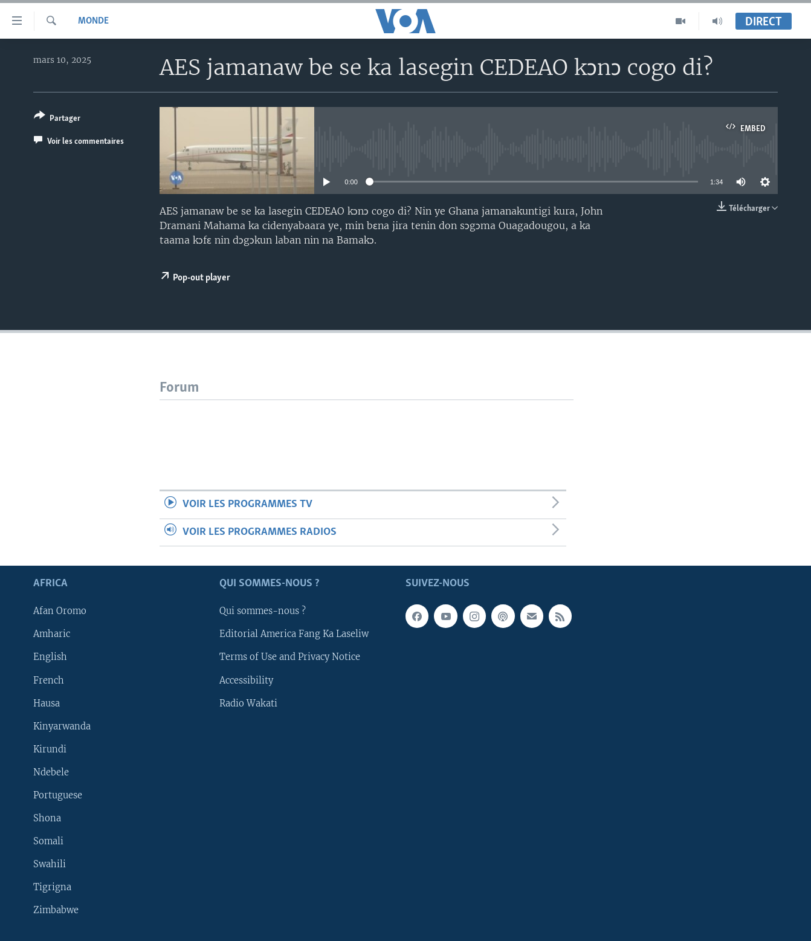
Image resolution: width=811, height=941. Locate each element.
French (48, 680)
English (50, 657)
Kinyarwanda (62, 726)
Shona (47, 818)
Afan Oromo (59, 611)
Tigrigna (52, 887)
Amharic (51, 634)
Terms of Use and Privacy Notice (289, 657)
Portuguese (57, 795)
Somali (48, 841)
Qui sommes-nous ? (262, 611)
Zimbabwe (56, 910)
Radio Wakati (248, 703)
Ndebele (51, 772)
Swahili (49, 864)
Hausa (46, 703)
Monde (93, 21)
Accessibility (246, 680)
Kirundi (49, 749)
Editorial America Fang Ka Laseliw (294, 634)
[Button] (57, 119)
